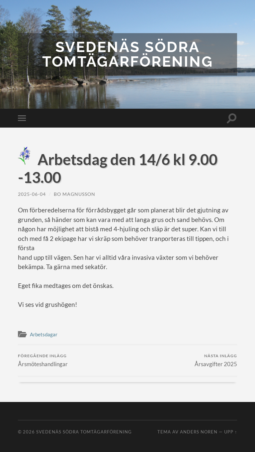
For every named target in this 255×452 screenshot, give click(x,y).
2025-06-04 (32, 194)
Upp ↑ (230, 431)
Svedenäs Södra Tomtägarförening (127, 54)
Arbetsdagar (43, 334)
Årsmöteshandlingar (43, 360)
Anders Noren (198, 431)
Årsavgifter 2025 (216, 360)
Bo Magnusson (74, 194)
